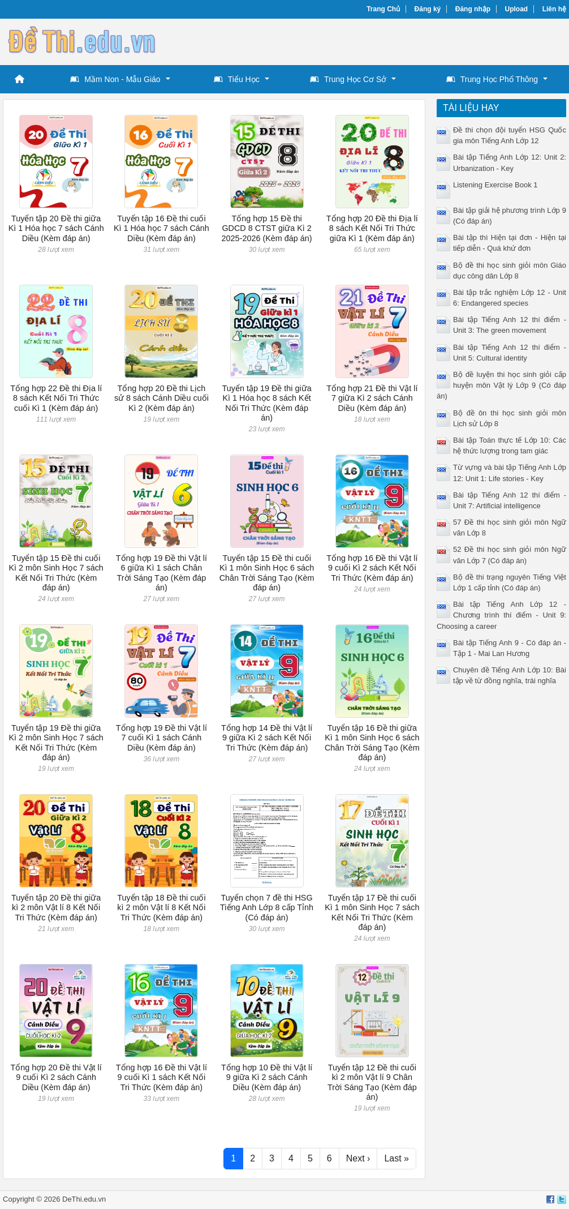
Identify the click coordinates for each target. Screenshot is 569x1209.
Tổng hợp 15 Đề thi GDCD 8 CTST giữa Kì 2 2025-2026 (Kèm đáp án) (267, 228)
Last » (396, 1158)
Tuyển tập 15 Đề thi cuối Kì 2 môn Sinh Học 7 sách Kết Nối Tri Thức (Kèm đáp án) (55, 573)
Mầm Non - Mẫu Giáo (115, 79)
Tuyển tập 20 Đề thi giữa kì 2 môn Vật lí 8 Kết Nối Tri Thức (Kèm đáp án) (56, 907)
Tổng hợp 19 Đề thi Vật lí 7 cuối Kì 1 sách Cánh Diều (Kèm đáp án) (161, 737)
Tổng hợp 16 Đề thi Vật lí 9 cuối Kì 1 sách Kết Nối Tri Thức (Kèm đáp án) (161, 1077)
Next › (358, 1158)
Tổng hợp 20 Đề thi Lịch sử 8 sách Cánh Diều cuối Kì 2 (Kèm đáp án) (161, 398)
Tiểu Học (237, 79)
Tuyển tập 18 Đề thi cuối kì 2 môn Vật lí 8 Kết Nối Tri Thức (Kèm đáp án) (161, 907)
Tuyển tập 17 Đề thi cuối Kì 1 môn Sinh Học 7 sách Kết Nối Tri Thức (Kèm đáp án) (372, 912)
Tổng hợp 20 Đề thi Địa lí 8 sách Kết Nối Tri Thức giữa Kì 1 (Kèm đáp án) (372, 228)
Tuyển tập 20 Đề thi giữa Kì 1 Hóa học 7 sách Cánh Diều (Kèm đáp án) (56, 228)
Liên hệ (554, 9)
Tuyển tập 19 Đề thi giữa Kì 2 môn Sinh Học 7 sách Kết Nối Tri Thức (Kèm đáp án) (55, 742)
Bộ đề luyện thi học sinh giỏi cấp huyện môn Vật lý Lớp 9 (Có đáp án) (501, 385)
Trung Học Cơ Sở (348, 79)
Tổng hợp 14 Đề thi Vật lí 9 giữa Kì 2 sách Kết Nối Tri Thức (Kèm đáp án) (266, 737)
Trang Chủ (383, 9)
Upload (516, 9)
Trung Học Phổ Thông (492, 79)
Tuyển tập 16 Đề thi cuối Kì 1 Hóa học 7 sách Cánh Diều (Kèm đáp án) (161, 228)
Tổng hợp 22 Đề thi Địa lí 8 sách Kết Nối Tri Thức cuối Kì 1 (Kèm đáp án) (56, 398)
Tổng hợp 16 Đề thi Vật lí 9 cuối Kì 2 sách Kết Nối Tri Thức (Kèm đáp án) (371, 568)
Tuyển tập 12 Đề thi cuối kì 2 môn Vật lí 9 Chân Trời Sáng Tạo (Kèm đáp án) (372, 1082)
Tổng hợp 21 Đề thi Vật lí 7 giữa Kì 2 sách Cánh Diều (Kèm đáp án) (371, 398)
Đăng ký (428, 9)
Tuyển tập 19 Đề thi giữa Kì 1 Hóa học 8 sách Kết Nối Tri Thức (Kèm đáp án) (266, 403)
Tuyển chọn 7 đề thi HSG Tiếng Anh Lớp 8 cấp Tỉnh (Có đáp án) (266, 907)
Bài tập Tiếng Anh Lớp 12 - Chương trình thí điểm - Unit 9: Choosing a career (501, 615)
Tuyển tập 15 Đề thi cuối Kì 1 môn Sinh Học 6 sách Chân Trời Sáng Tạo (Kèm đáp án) (266, 573)
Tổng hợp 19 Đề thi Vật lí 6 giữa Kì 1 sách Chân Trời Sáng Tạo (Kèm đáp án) (161, 573)
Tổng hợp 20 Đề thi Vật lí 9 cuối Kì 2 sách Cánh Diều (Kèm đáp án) (56, 1077)
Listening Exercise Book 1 (495, 185)
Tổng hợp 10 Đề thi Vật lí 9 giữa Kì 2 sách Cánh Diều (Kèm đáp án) (266, 1077)
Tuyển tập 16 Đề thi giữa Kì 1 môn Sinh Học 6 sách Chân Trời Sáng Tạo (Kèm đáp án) (372, 742)
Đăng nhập (472, 9)
